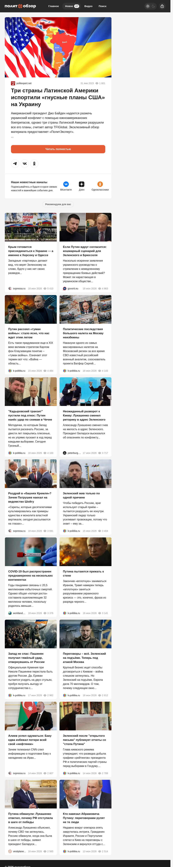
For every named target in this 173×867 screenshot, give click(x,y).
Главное (53, 6)
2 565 (48, 851)
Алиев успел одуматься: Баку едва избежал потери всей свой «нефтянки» (29, 740)
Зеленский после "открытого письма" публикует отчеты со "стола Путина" (84, 740)
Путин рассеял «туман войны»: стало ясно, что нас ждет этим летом (28, 333)
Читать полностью (58, 149)
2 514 (103, 851)
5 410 (48, 288)
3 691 (48, 531)
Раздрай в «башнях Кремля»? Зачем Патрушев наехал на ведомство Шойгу (29, 497)
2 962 (48, 695)
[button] (15, 163)
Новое (72, 6)
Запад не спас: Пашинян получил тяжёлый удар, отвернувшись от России (26, 657)
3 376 (48, 613)
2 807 (48, 773)
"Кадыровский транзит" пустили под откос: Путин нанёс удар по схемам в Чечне (30, 415)
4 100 (48, 453)
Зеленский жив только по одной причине (81, 495)
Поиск (102, 6)
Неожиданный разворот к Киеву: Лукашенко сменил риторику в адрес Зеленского (84, 415)
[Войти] (162, 6)
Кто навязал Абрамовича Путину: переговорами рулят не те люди (84, 818)
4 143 (103, 370)
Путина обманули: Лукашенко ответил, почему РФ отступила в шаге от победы (30, 818)
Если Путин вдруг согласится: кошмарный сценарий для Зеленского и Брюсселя (85, 251)
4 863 (103, 288)
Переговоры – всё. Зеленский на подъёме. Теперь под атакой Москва (84, 657)
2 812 (103, 695)
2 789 (103, 773)
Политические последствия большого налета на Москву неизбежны (83, 333)
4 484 (48, 370)
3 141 (103, 613)
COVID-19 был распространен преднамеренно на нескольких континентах (30, 575)
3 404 (103, 531)
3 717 (103, 453)
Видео (88, 6)
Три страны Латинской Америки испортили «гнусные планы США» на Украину (58, 97)
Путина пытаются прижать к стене (83, 573)
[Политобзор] (20, 6)
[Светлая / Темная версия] (150, 6)
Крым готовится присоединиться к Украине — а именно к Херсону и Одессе (30, 251)
